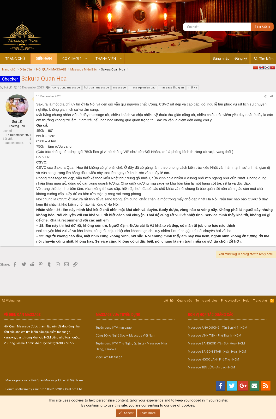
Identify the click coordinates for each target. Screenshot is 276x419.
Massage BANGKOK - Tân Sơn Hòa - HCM (216, 343)
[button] (86, 58)
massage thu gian (172, 87)
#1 (271, 96)
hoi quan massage (96, 87)
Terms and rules (206, 300)
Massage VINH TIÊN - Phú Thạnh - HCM (214, 335)
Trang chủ (15, 59)
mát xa (192, 87)
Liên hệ (169, 300)
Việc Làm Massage (109, 357)
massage (119, 87)
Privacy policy (230, 300)
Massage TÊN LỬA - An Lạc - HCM (211, 367)
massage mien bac (143, 87)
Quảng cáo (184, 300)
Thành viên (106, 59)
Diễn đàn (44, 59)
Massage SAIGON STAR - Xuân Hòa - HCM (217, 351)
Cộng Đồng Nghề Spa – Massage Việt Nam (125, 335)
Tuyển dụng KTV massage (114, 327)
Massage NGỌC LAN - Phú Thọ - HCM (213, 359)
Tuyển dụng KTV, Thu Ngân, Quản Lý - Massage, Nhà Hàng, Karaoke (131, 346)
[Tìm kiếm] (217, 27)
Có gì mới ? (72, 59)
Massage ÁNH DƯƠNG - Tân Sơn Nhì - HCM (217, 327)
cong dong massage (66, 87)
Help (246, 300)
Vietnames (11, 300)
